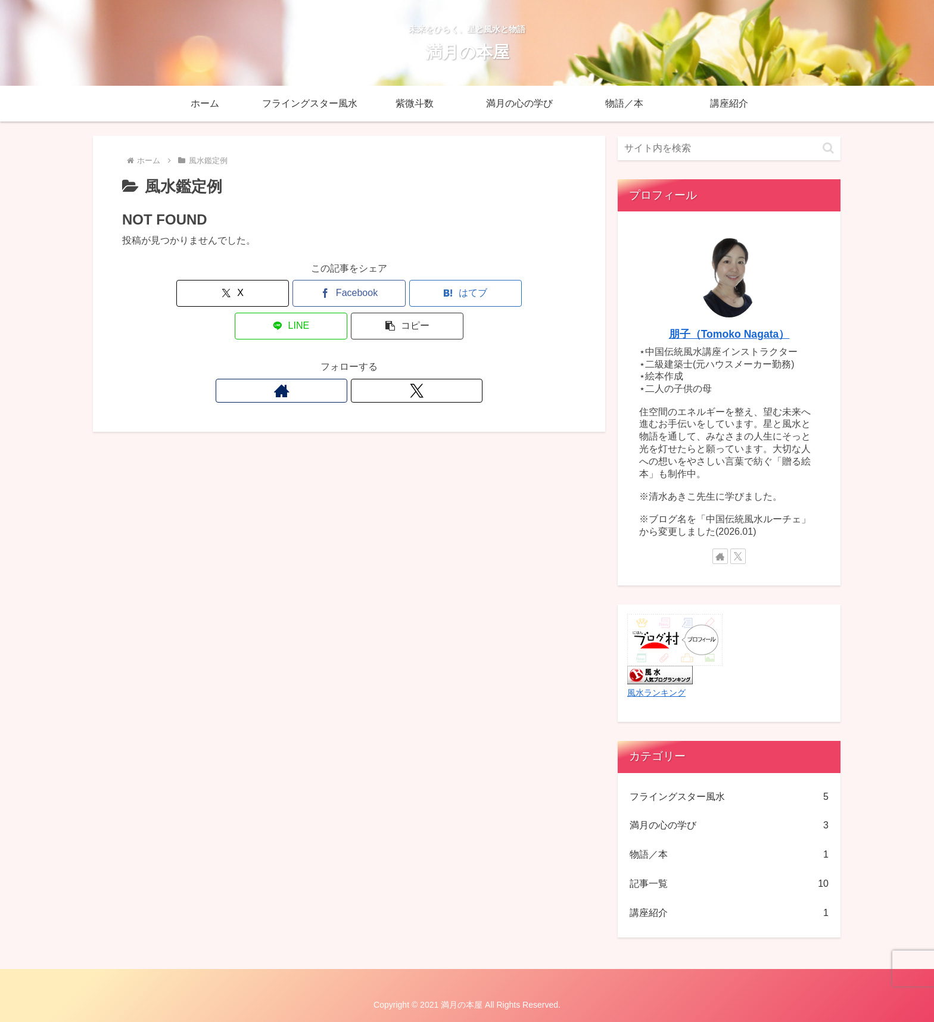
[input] (729, 148)
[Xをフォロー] (363, 358)
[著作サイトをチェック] (335, 358)
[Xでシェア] (196, 293)
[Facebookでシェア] (272, 293)
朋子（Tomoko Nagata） (729, 334)
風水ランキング (656, 692)
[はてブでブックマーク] (349, 293)
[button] (501, 293)
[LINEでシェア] (425, 293)
